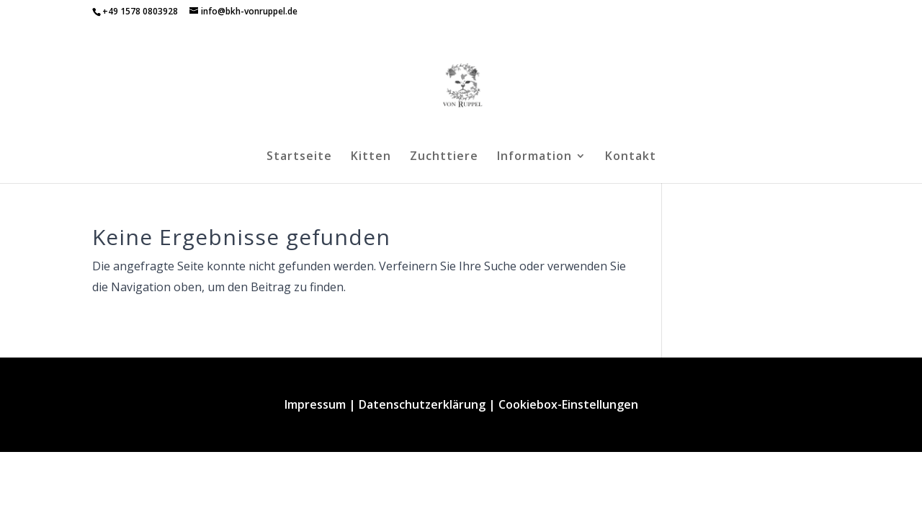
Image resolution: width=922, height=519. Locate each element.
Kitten (371, 157)
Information (534, 157)
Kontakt (630, 157)
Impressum (315, 404)
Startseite (299, 157)
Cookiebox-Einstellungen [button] (568, 404)
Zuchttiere (444, 157)
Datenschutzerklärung (422, 404)
